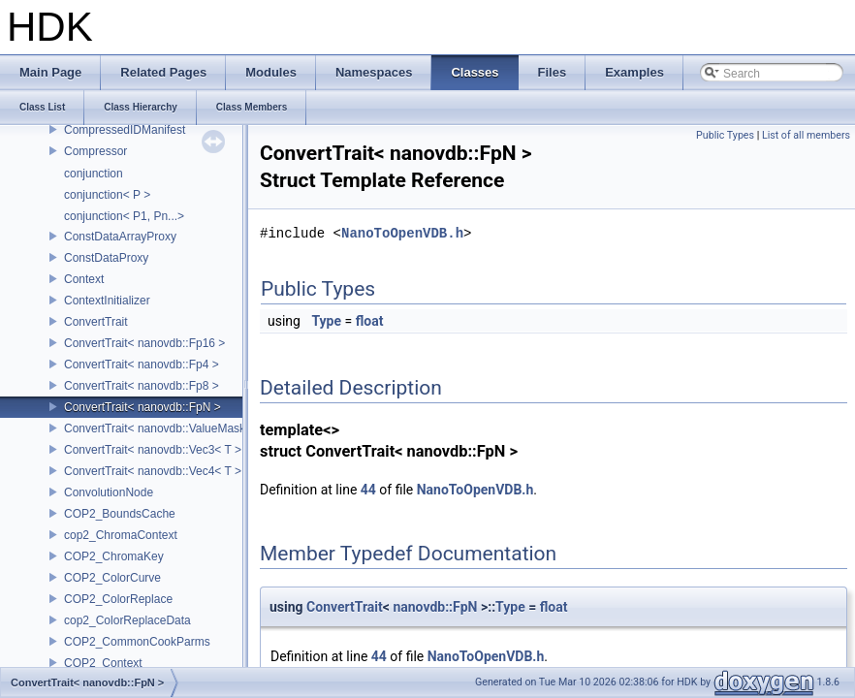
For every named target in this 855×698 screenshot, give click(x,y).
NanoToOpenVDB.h (402, 233)
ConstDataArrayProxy (120, 236)
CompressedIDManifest (124, 130)
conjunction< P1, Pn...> (124, 216)
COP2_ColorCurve (112, 578)
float (370, 321)
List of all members (806, 135)
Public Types (725, 135)
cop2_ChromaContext (120, 535)
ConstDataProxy (106, 258)
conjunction (93, 173)
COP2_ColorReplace (118, 599)
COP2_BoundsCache (119, 514)
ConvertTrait (96, 322)
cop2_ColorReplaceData (127, 620)
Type (326, 321)
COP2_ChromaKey (114, 556)
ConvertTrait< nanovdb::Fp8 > (141, 386)
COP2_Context (103, 663)
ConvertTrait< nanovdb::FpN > (142, 407)
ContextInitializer (107, 300)
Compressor (95, 151)
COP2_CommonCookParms (137, 642)
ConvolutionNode (108, 492)
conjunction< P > (107, 195)
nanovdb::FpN (435, 607)
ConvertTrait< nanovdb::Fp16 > (144, 343)
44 (368, 489)
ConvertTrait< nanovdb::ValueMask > (159, 428)
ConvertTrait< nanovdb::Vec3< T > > (157, 450)
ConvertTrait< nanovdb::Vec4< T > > (157, 471)
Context (84, 279)
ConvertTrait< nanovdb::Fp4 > (141, 364)
